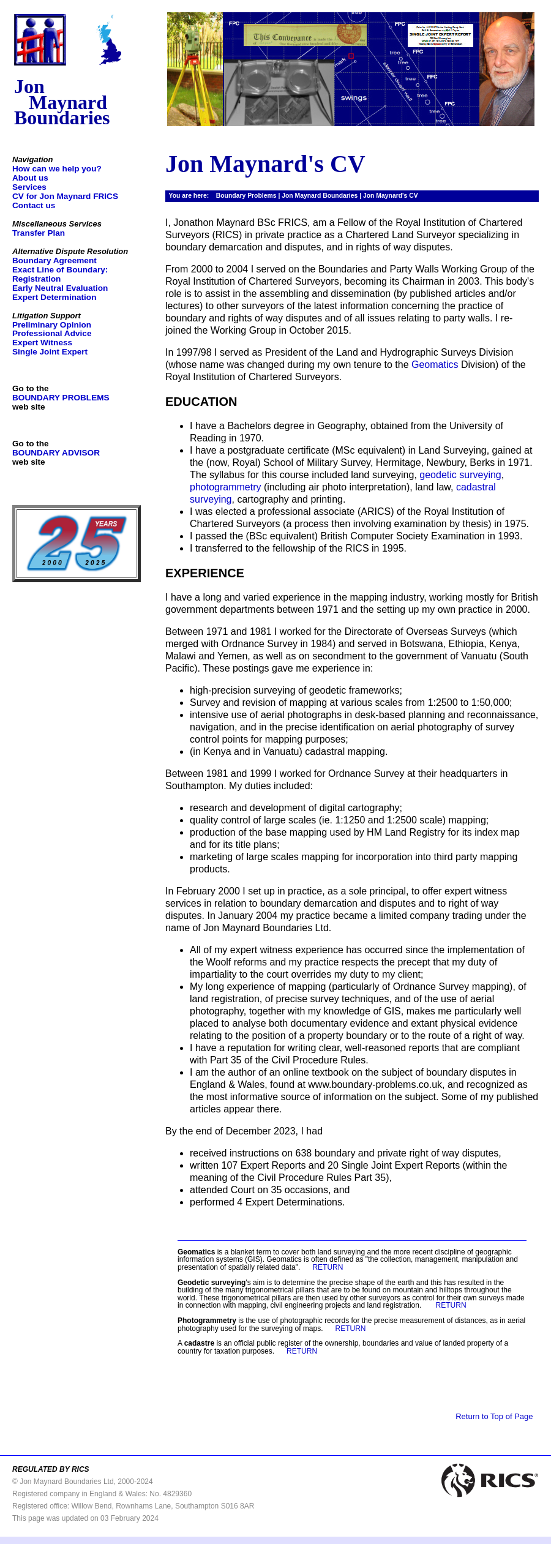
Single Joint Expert (50, 351)
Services (29, 187)
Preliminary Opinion (51, 324)
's (214, 1282)
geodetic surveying (460, 475)
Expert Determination (54, 297)
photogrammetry (225, 487)
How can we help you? (57, 168)
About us (30, 177)
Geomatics (434, 364)
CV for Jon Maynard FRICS (65, 196)
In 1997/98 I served (207, 352)
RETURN (327, 1267)
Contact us (33, 205)
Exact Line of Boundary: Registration (60, 274)
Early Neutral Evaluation (60, 288)
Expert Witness (42, 342)
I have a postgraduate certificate (259, 450)
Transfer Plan (38, 233)
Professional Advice (51, 333)
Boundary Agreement (54, 260)
